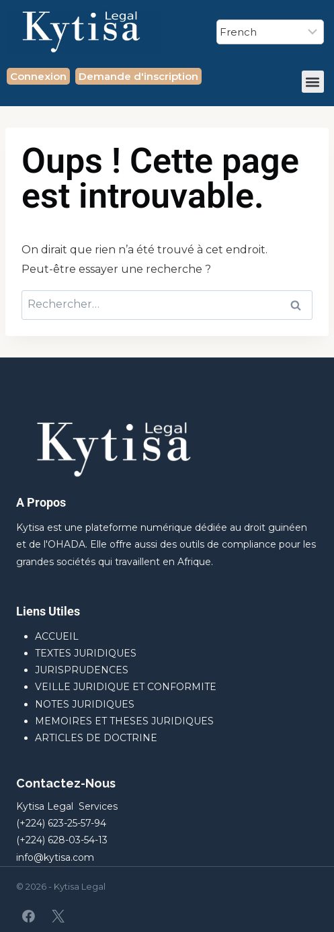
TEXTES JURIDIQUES (85, 653)
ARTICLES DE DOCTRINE (96, 738)
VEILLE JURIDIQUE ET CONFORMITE (125, 687)
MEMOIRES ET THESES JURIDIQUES (124, 721)
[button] (313, 82)
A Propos (41, 502)
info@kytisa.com (55, 857)
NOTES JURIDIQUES (84, 704)
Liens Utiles (48, 611)
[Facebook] (29, 916)
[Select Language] (270, 31)
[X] (58, 916)
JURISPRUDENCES (81, 670)
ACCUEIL (57, 636)
